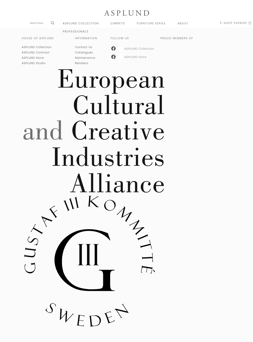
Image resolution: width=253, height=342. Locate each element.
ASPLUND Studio (34, 63)
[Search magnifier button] (52, 23)
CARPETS (118, 23)
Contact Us (83, 47)
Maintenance (85, 58)
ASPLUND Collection (81, 23)
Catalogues (84, 52)
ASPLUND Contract (36, 52)
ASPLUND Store (33, 58)
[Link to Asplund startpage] (126, 13)
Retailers (81, 63)
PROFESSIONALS (76, 31)
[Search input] (39, 23)
